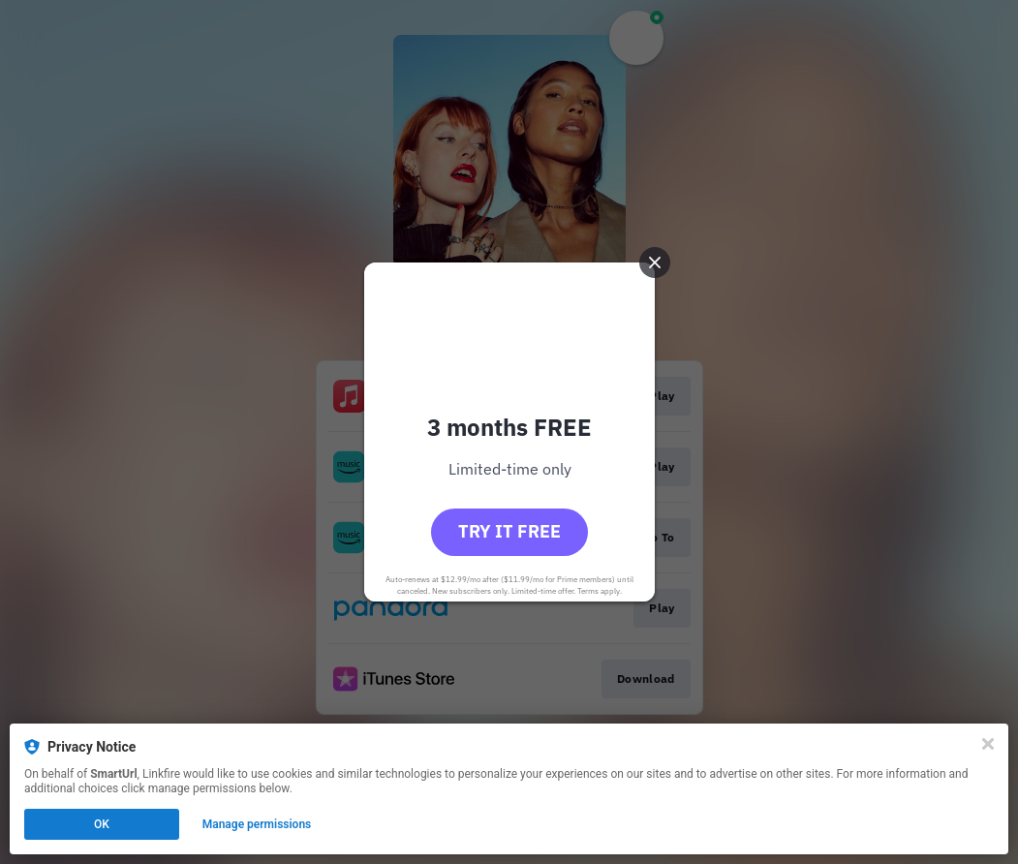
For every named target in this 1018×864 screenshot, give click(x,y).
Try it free (509, 531)
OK (101, 824)
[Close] (987, 743)
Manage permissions (257, 824)
